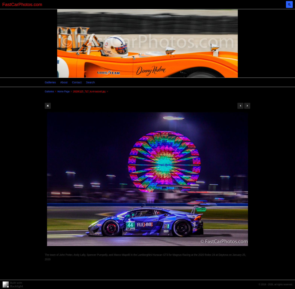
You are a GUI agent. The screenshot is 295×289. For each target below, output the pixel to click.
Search (90, 82)
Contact (77, 82)
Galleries (50, 82)
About (63, 82)
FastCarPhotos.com (22, 4)
